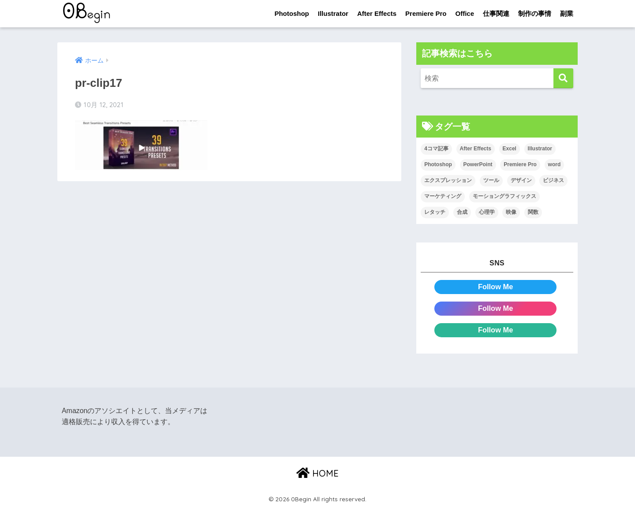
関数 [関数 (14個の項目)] (533, 212)
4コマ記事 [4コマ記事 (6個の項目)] (436, 149)
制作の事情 (534, 13)
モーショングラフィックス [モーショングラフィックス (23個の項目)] (504, 196)
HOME (317, 471)
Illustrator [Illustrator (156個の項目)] (540, 149)
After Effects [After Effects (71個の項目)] (475, 149)
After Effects (376, 13)
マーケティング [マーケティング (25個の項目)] (442, 196)
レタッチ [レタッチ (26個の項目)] (434, 212)
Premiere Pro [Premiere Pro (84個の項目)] (520, 165)
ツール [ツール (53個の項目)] (491, 181)
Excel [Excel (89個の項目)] (509, 149)
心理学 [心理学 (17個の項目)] (487, 212)
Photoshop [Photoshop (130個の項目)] (438, 165)
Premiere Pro (425, 13)
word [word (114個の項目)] (554, 165)
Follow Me (495, 287)
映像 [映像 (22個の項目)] (511, 212)
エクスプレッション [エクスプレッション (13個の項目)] (448, 181)
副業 (566, 13)
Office (464, 13)
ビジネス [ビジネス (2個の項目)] (553, 181)
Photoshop (291, 13)
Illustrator (333, 13)
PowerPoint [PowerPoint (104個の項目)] (478, 165)
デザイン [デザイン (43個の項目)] (521, 181)
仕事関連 (496, 13)
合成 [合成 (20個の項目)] (462, 212)
